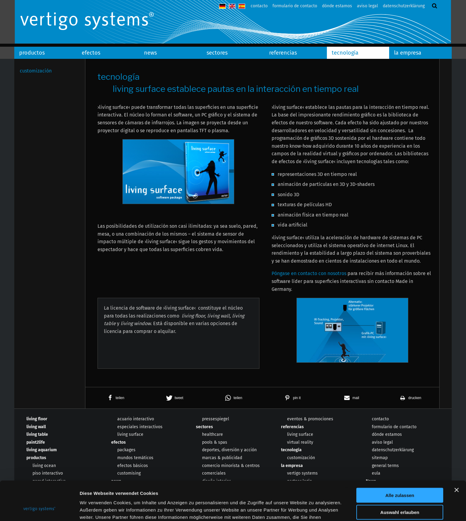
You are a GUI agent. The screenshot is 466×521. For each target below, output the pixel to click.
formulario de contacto (294, 5)
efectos (91, 52)
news (150, 52)
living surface (130, 434)
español (242, 6)
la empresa (407, 52)
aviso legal (367, 5)
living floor (36, 419)
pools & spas (214, 442)
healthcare (212, 434)
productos (32, 52)
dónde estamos (337, 5)
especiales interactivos (140, 426)
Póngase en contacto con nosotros (309, 273)
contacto (259, 5)
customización (36, 71)
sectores (217, 52)
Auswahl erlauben (399, 477)
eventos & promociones (310, 419)
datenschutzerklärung (404, 5)
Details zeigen (323, 509)
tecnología (345, 52)
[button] (115, 397)
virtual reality (300, 442)
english (232, 6)
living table (37, 434)
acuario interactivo (135, 419)
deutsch (222, 6)
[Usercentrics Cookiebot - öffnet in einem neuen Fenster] (39, 509)
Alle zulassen (399, 460)
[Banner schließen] (456, 455)
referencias (283, 52)
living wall (36, 426)
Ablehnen (399, 494)
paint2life (35, 442)
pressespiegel (215, 419)
